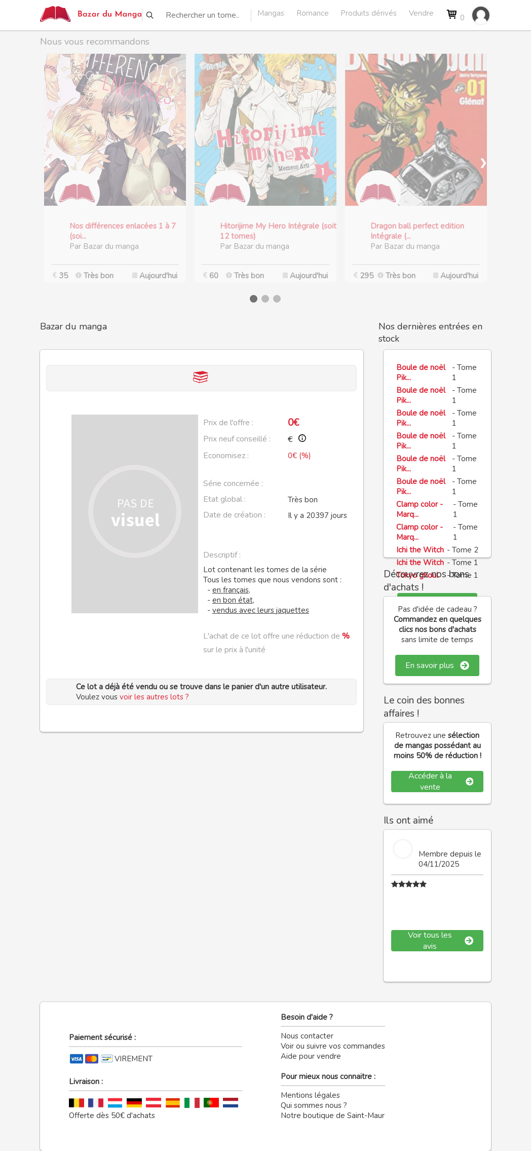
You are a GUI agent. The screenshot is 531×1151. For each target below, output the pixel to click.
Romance (312, 13)
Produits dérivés (368, 13)
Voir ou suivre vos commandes (333, 1046)
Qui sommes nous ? (314, 1105)
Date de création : (234, 515)
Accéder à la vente (440, 781)
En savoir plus (437, 665)
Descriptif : (222, 555)
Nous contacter (307, 1036)
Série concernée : (233, 483)
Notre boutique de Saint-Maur (333, 1115)
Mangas (270, 13)
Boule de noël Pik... (420, 372)
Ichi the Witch (420, 550)
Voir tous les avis (441, 940)
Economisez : (226, 455)
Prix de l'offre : (228, 422)
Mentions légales (310, 1095)
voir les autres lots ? (154, 697)
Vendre (421, 13)
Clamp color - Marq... (419, 509)
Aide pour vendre (311, 1056)
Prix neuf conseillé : (237, 438)
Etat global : (224, 499)
